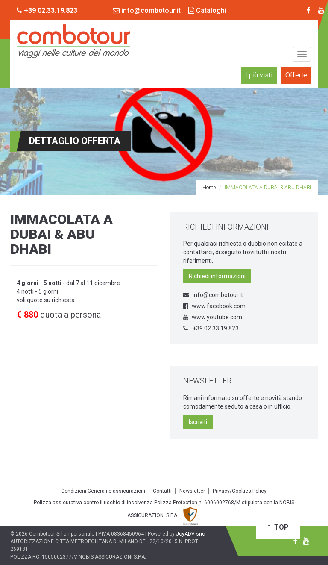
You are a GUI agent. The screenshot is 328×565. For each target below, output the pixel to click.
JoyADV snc (190, 534)
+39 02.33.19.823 (211, 328)
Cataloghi (207, 10)
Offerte (296, 75)
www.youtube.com (212, 317)
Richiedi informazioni (217, 276)
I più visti (258, 75)
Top (278, 527)
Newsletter (192, 491)
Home (209, 188)
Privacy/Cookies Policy (239, 491)
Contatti (162, 491)
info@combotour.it (147, 10)
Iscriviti (198, 421)
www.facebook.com (214, 306)
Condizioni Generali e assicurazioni (103, 491)
